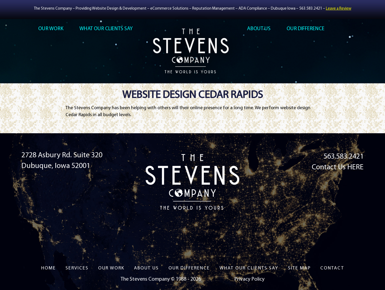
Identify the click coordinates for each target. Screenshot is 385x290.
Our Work (50, 29)
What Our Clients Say (106, 29)
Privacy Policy (249, 279)
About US (259, 29)
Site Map (299, 268)
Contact (332, 268)
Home (48, 268)
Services (77, 268)
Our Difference (305, 29)
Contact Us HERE (338, 167)
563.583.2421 (310, 9)
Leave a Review (338, 9)
